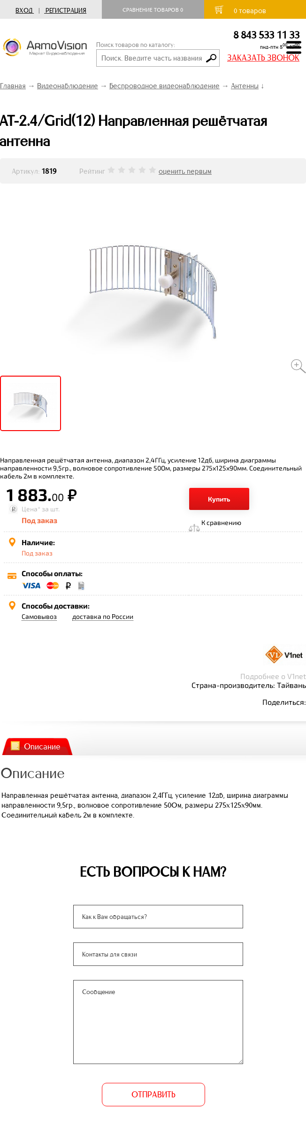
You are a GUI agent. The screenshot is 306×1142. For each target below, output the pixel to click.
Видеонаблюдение (67, 85)
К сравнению (221, 522)
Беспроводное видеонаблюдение (164, 85)
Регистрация (66, 11)
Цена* (31, 509)
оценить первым (185, 171)
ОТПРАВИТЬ (153, 1094)
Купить (219, 499)
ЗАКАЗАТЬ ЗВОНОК (263, 58)
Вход (23, 11)
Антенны (245, 85)
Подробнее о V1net (273, 675)
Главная (13, 85)
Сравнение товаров (152, 10)
